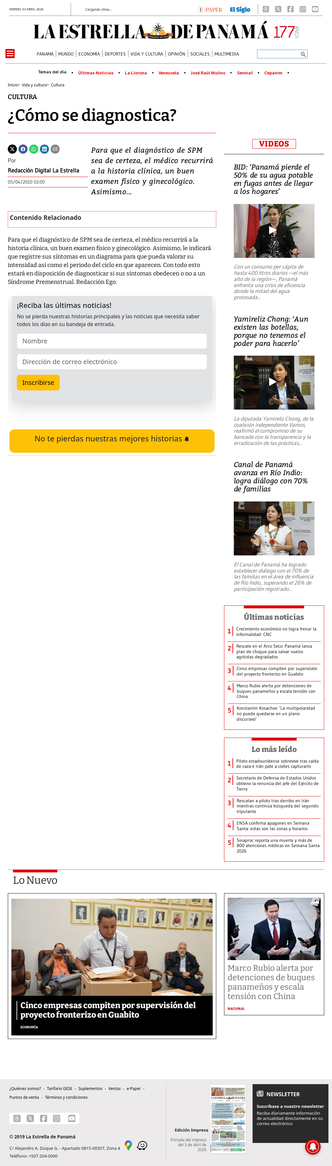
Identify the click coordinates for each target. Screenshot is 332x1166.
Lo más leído (274, 749)
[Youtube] (315, 9)
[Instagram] (303, 9)
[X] (278, 9)
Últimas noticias (274, 617)
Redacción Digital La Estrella (43, 170)
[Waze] (142, 1145)
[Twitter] (12, 148)
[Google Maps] (128, 1145)
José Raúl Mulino (208, 73)
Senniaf (245, 73)
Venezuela (169, 73)
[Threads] (266, 9)
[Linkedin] (44, 148)
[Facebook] (290, 9)
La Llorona (136, 73)
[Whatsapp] (33, 148)
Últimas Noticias (95, 73)
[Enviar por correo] (55, 148)
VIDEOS (274, 143)
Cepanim (273, 73)
